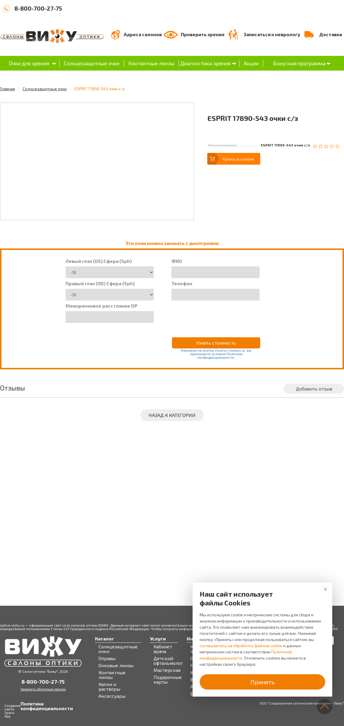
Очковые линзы (115, 665)
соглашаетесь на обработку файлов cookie (241, 645)
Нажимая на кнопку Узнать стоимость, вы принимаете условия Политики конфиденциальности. (216, 353)
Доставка (330, 34)
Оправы (107, 658)
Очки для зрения (29, 63)
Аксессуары (112, 696)
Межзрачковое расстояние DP (101, 305)
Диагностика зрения (205, 63)
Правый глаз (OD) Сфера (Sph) (100, 283)
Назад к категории (172, 415)
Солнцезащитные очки (91, 63)
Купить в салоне (238, 158)
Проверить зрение (203, 34)
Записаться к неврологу (271, 34)
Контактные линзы (151, 63)
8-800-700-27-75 (38, 8)
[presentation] (216, 314)
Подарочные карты (167, 679)
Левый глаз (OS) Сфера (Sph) (99, 261)
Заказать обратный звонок (43, 689)
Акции (251, 63)
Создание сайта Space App (12, 711)
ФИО (176, 261)
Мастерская (167, 670)
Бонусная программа (299, 63)
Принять (263, 681)
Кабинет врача (162, 649)
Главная (7, 88)
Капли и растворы (109, 686)
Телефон (181, 283)
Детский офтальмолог (168, 660)
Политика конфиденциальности (27, 706)
